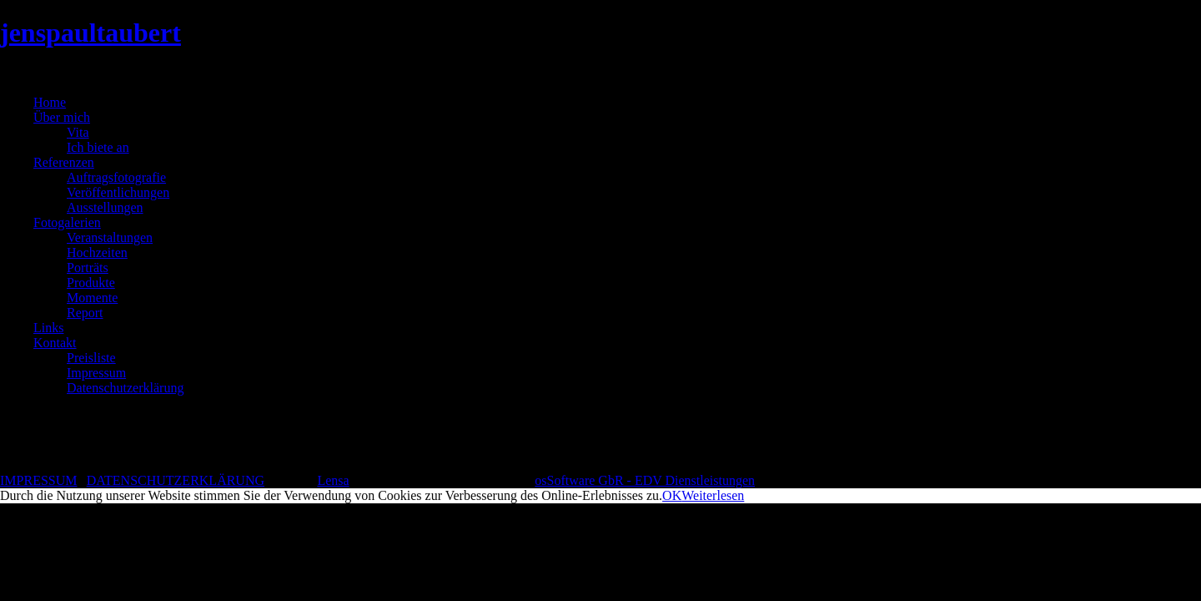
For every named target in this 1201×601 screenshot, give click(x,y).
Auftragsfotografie (116, 177)
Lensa (333, 480)
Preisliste (91, 358)
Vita (78, 132)
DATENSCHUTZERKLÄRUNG (175, 480)
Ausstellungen (105, 207)
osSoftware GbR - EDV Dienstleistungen (645, 480)
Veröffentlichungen (118, 192)
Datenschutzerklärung (125, 388)
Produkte (91, 282)
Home (49, 102)
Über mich (61, 117)
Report (85, 313)
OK (671, 495)
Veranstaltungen (110, 237)
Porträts (87, 267)
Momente (92, 297)
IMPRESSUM (38, 480)
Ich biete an (98, 147)
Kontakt (55, 343)
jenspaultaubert (90, 33)
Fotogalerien (67, 222)
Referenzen (63, 162)
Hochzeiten (97, 252)
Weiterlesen (712, 495)
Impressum (96, 373)
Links (48, 328)
